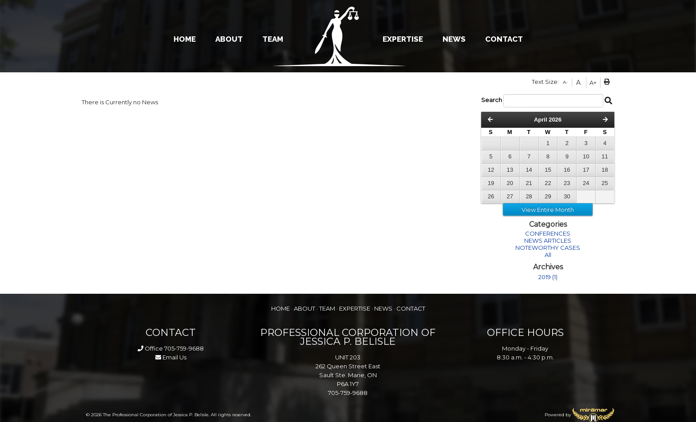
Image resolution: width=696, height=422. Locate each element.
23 (567, 183)
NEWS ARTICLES (547, 240)
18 (604, 169)
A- (565, 82)
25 (604, 183)
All (548, 254)
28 (529, 196)
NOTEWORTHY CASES (547, 247)
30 (567, 196)
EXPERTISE (403, 39)
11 (604, 156)
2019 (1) (548, 276)
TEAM (272, 39)
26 (491, 196)
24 (586, 183)
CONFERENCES (547, 233)
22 (548, 183)
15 (548, 169)
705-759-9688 (184, 348)
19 (491, 183)
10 (586, 156)
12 (491, 169)
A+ (593, 82)
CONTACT (504, 39)
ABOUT (229, 39)
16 (567, 169)
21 (529, 183)
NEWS (454, 39)
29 (548, 196)
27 (510, 196)
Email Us (170, 357)
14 (529, 169)
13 (510, 169)
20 (510, 183)
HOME (185, 39)
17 (586, 169)
